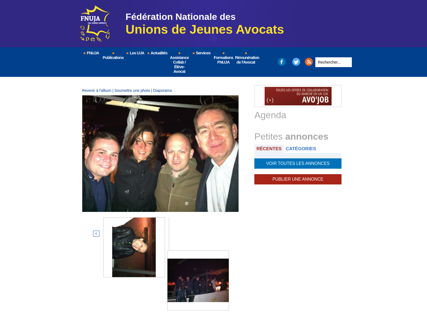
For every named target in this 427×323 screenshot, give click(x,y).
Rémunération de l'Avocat (246, 58)
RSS (309, 62)
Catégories (303, 148)
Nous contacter (247, 303)
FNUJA (91, 53)
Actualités (157, 53)
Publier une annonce (298, 178)
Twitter (296, 62)
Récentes (269, 148)
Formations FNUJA (223, 58)
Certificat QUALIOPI (288, 303)
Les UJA (135, 53)
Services (201, 53)
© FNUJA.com (137, 303)
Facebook (281, 62)
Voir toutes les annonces (298, 163)
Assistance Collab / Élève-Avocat (179, 63)
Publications (113, 56)
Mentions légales (175, 303)
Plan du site (212, 303)
